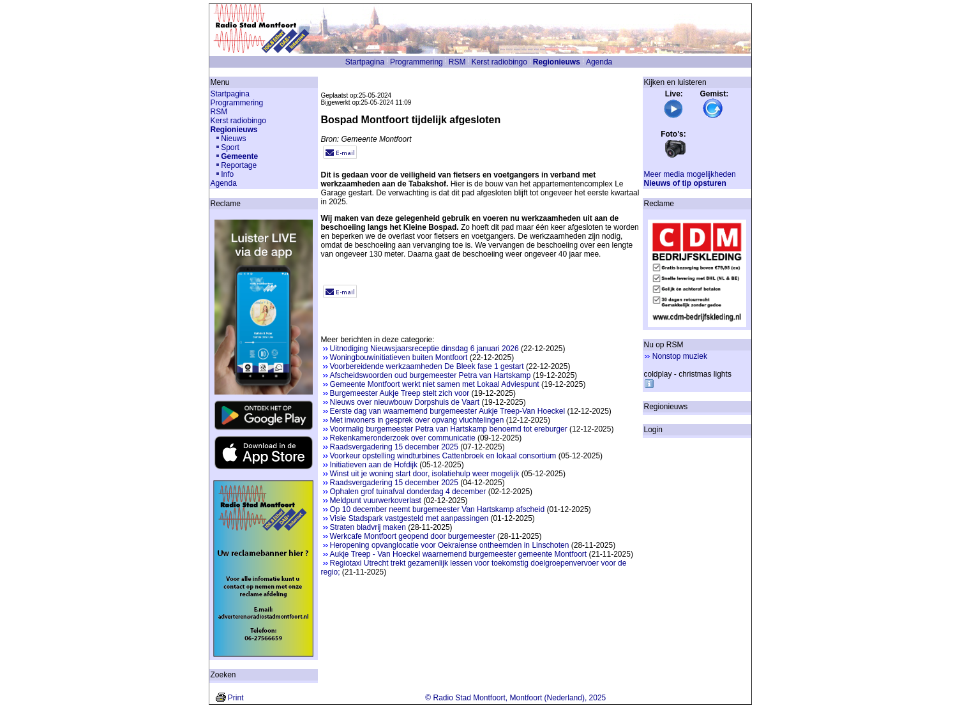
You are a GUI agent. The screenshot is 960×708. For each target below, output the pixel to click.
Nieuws (233, 138)
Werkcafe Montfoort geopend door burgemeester (412, 536)
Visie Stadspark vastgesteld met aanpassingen (409, 518)
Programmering (416, 61)
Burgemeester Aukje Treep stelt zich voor (400, 393)
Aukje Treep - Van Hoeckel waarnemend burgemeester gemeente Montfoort (458, 554)
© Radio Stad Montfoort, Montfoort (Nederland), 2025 (515, 697)
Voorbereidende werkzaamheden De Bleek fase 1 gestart (427, 366)
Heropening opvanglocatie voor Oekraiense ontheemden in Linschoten (449, 545)
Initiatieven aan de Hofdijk (373, 464)
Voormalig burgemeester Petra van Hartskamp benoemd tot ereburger (448, 429)
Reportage (239, 165)
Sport (230, 147)
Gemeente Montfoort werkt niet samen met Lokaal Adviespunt (434, 384)
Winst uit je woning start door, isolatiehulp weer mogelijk (425, 473)
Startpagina (364, 61)
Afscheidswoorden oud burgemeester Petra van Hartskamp (430, 375)
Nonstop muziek (679, 356)
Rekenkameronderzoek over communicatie (403, 437)
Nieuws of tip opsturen (685, 183)
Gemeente (239, 156)
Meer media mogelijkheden (690, 174)
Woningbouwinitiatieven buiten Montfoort (399, 357)
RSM (457, 61)
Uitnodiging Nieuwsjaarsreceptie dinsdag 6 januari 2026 (424, 348)
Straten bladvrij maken (368, 527)
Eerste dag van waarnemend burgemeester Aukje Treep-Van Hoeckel (448, 411)
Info (227, 174)
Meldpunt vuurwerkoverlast (375, 500)
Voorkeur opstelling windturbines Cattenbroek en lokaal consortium (443, 455)
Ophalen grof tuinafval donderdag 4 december (408, 491)
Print (236, 697)
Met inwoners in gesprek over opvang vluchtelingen (417, 420)
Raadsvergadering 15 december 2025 (394, 446)
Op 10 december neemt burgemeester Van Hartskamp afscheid (437, 509)
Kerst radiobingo (499, 61)
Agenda (599, 61)
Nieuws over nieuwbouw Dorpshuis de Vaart (405, 402)
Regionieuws (556, 61)
